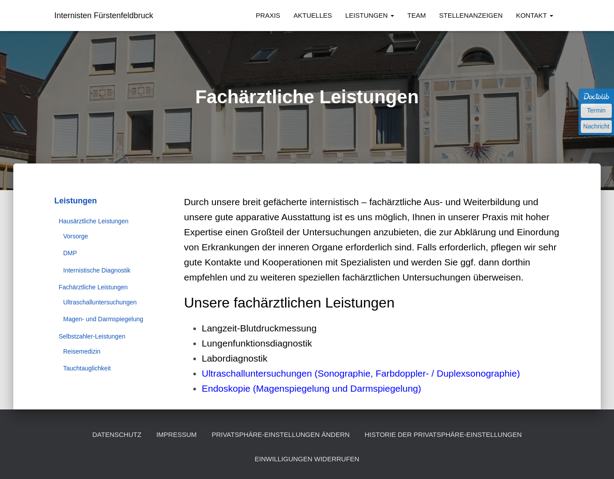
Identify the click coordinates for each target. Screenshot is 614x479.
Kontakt (534, 15)
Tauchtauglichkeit (87, 368)
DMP (70, 253)
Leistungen (369, 15)
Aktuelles (312, 15)
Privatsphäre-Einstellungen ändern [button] (280, 434)
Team (416, 15)
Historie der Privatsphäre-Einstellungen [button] (443, 434)
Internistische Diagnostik (97, 270)
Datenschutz (116, 434)
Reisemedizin (82, 351)
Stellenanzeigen (471, 15)
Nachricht (596, 126)
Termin (596, 110)
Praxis (268, 15)
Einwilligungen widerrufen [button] (307, 459)
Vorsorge (75, 236)
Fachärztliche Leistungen (93, 287)
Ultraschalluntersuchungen (100, 302)
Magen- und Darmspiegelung (103, 319)
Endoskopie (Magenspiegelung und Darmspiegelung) (311, 388)
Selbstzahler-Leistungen (92, 336)
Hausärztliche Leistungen (94, 221)
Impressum (176, 434)
